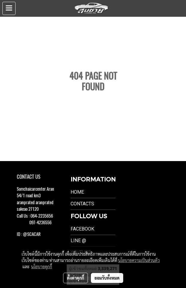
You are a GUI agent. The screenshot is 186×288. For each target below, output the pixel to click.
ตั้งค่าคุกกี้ (75, 278)
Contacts (82, 204)
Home (77, 192)
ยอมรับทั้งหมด (107, 278)
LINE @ (78, 240)
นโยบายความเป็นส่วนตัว (139, 260)
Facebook (82, 229)
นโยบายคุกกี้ (41, 266)
